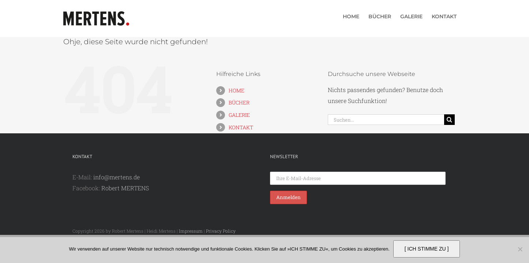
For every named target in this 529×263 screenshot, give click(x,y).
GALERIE (239, 114)
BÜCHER (239, 102)
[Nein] (520, 249)
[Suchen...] (386, 119)
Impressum (191, 231)
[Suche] (449, 119)
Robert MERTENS (125, 188)
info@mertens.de (116, 177)
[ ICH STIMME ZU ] (427, 249)
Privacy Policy (221, 231)
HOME (236, 90)
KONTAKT (241, 127)
